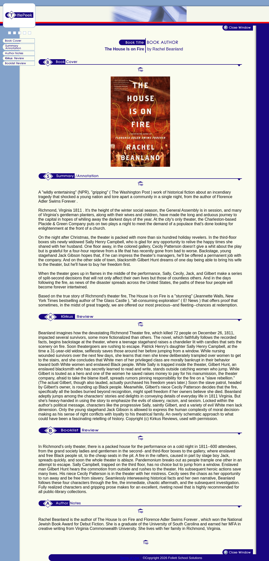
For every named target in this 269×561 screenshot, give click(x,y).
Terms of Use (130, 558)
